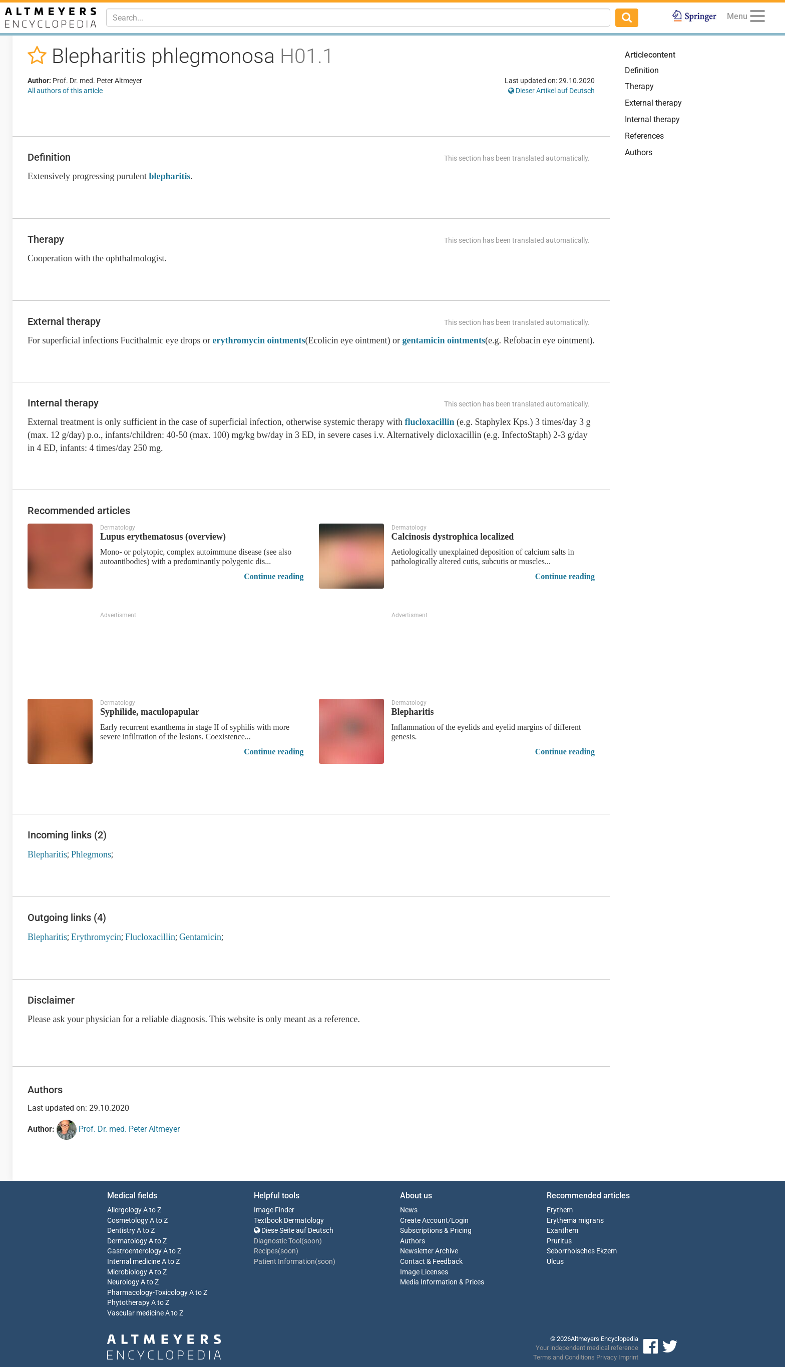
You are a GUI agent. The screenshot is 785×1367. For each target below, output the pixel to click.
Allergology (124, 1210)
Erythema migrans (575, 1220)
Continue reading (273, 576)
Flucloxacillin (150, 937)
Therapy (639, 86)
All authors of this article (65, 91)
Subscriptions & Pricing (436, 1230)
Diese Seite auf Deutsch (293, 1230)
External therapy (653, 103)
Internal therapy (652, 119)
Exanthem (562, 1230)
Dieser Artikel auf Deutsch (551, 91)
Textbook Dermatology (289, 1220)
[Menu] (757, 18)
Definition (642, 70)
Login (460, 1220)
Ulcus (555, 1261)
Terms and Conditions (564, 1357)
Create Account (424, 1220)
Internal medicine (133, 1261)
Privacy (606, 1357)
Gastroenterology (134, 1251)
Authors (638, 152)
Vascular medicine (135, 1313)
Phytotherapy (128, 1302)
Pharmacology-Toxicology (147, 1292)
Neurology (123, 1282)
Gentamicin (200, 937)
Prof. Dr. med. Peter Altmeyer (118, 1130)
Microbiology (127, 1272)
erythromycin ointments (258, 340)
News (409, 1210)
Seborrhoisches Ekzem (582, 1251)
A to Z (152, 1210)
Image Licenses (424, 1272)
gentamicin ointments (444, 340)
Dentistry (121, 1230)
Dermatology (127, 1241)
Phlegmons (91, 854)
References (644, 136)
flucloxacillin (429, 422)
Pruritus (559, 1241)
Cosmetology (127, 1220)
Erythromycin (96, 937)
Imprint (628, 1357)
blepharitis (169, 176)
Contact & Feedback (431, 1261)
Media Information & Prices (442, 1282)
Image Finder (274, 1210)
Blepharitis (47, 854)
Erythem (560, 1210)
